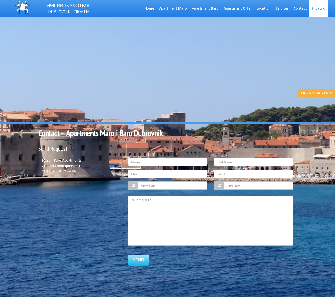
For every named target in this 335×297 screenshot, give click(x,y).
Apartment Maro (173, 8)
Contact (300, 8)
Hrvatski (318, 8)
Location (263, 8)
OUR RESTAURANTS (316, 93)
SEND (138, 265)
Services (282, 8)
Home (149, 8)
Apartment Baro (205, 8)
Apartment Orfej (237, 8)
